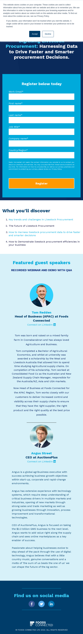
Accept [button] (35, 34)
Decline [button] (48, 34)
